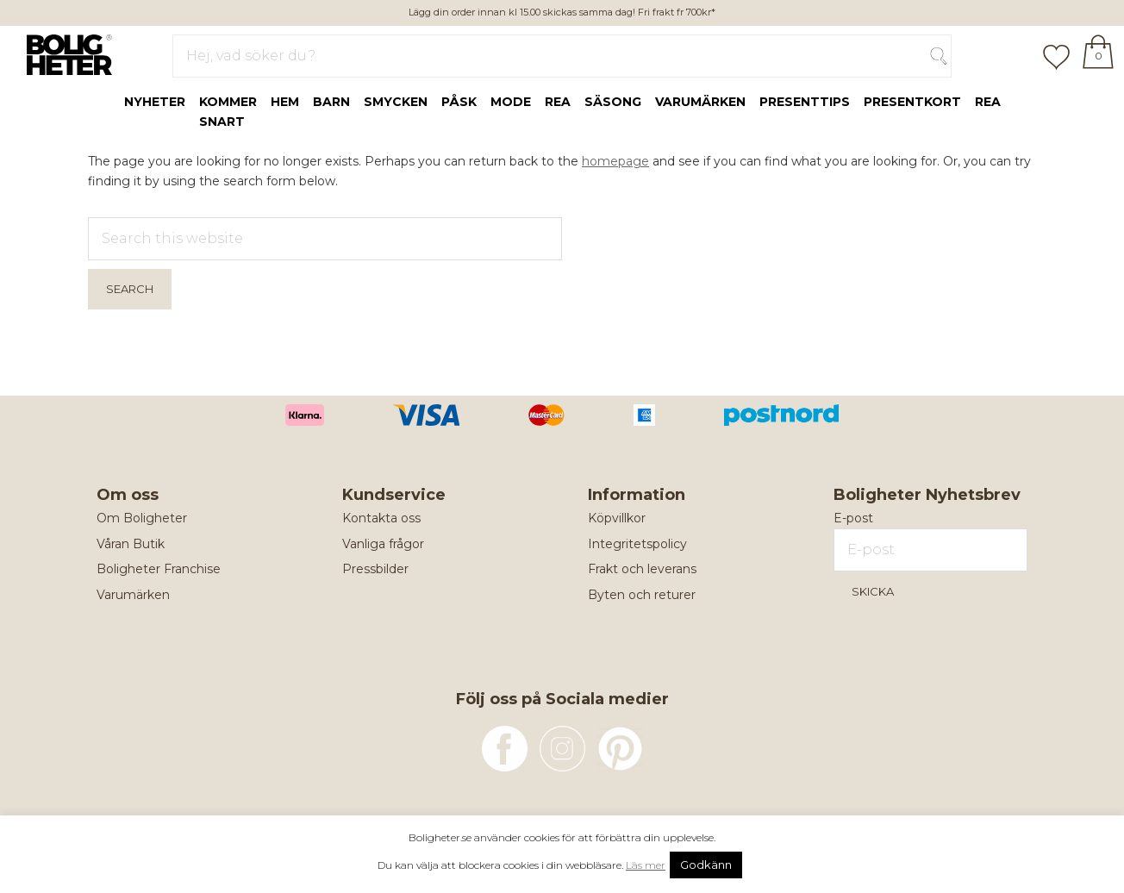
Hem (285, 101)
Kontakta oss (381, 518)
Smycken (396, 101)
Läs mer (645, 865)
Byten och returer (642, 595)
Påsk (459, 101)
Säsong (612, 101)
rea (558, 101)
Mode (510, 101)
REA (988, 101)
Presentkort (912, 101)
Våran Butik (131, 544)
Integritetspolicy (637, 544)
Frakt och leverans (642, 569)
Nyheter (154, 101)
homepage (615, 161)
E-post (853, 518)
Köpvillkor (617, 518)
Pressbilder (375, 569)
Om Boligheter (142, 518)
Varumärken (700, 101)
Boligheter (65, 52)
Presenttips (804, 101)
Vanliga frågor (383, 544)
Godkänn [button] (706, 864)
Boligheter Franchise (159, 569)
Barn (331, 101)
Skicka (873, 591)
